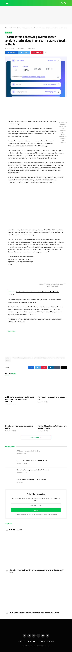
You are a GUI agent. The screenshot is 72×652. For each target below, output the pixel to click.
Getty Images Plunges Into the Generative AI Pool (52, 398)
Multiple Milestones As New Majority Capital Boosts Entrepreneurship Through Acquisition (19, 399)
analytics (23, 358)
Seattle (30, 358)
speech (37, 358)
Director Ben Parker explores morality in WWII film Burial (33, 470)
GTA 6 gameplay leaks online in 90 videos (28, 451)
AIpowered (15, 358)
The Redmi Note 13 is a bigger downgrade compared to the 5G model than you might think (36, 571)
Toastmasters (60, 358)
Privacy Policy (47, 514)
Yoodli (8, 360)
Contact (21, 641)
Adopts (8, 358)
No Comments (21, 48)
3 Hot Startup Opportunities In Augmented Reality (19, 427)
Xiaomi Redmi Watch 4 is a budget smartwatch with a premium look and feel (34, 613)
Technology (50, 358)
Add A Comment (36, 437)
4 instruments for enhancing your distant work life (31, 480)
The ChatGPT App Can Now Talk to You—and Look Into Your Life (52, 427)
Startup (8, 32)
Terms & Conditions (47, 641)
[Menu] (7, 3)
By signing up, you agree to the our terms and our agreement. (36, 514)
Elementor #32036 (15, 530)
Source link (12, 331)
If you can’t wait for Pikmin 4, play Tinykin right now (32, 461)
